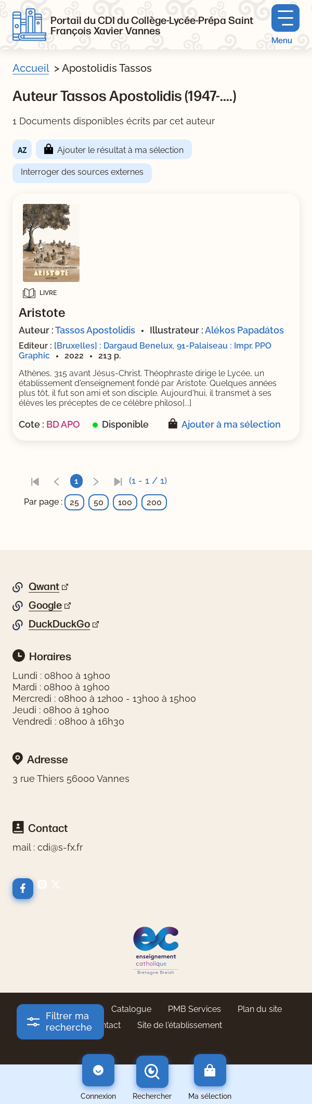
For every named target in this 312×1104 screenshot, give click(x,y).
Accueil (30, 68)
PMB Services (194, 1009)
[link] (35, 481)
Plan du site (260, 1009)
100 (125, 502)
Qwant (44, 586)
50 (98, 502)
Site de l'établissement (179, 1025)
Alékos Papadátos (244, 330)
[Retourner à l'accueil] (29, 25)
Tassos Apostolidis (95, 330)
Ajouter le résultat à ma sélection (120, 150)
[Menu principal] (285, 24)
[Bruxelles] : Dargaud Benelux (113, 346)
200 (154, 502)
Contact (105, 1025)
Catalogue (131, 1009)
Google (45, 605)
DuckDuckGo (59, 624)
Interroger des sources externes (82, 172)
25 (74, 502)
